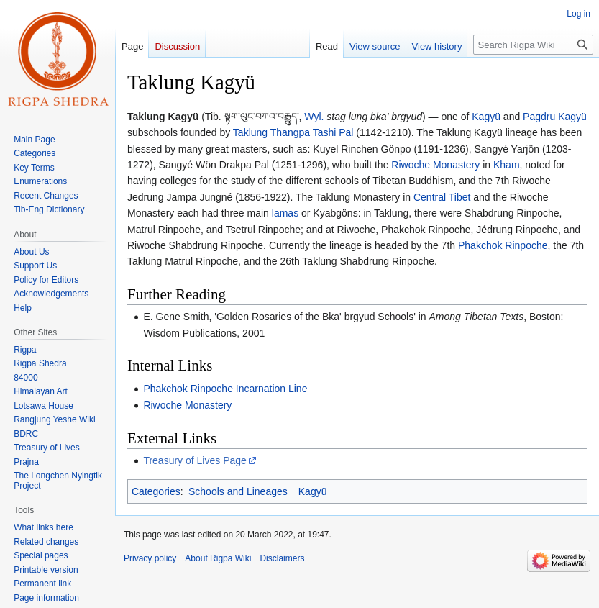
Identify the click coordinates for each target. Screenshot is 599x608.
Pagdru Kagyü (555, 116)
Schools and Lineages (238, 491)
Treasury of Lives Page (194, 460)
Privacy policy (150, 558)
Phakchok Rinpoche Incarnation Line (225, 388)
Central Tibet (441, 197)
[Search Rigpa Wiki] (533, 45)
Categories (156, 491)
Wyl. (314, 116)
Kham (506, 165)
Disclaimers (282, 558)
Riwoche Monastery (435, 165)
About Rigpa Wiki (218, 558)
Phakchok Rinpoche (503, 245)
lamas (285, 213)
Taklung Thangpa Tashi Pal (293, 132)
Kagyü (486, 116)
